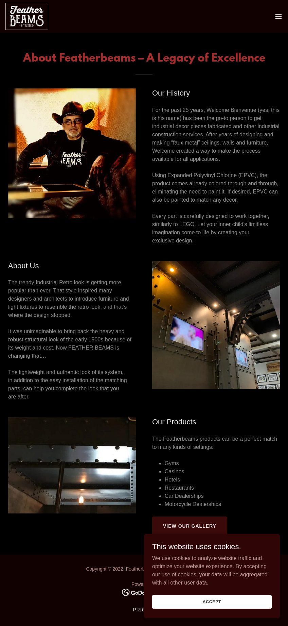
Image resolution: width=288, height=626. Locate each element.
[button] (278, 16)
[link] (26, 16)
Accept (212, 601)
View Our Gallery (189, 526)
